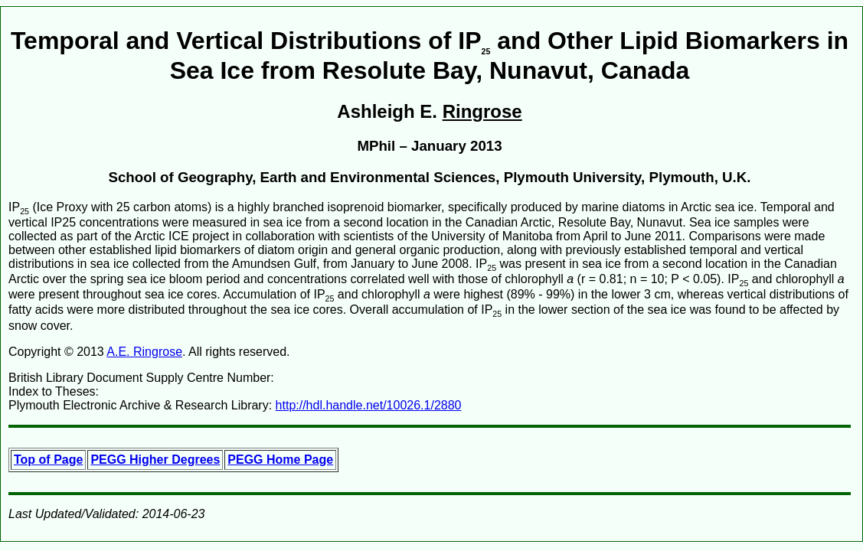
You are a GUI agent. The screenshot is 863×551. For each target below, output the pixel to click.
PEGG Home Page (280, 459)
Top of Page (48, 459)
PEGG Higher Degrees (155, 459)
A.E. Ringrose (144, 351)
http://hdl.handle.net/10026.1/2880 (369, 405)
